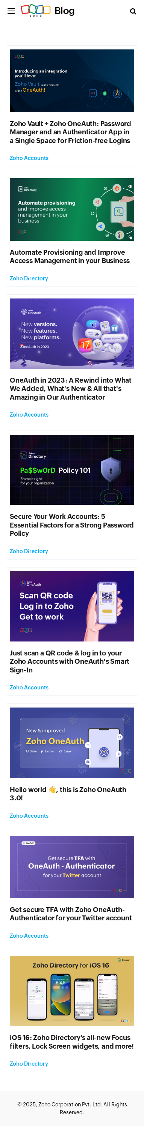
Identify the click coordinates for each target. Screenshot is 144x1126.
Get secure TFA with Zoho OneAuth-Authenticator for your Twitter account (71, 914)
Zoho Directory (29, 278)
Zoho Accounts (29, 158)
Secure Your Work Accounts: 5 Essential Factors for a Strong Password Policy (72, 524)
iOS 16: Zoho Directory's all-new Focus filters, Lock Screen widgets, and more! (72, 1042)
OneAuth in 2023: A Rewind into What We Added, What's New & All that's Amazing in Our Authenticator (71, 388)
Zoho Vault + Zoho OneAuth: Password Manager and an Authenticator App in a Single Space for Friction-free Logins (70, 132)
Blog (65, 10)
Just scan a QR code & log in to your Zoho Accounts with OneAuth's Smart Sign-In (69, 661)
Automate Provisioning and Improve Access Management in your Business (71, 256)
